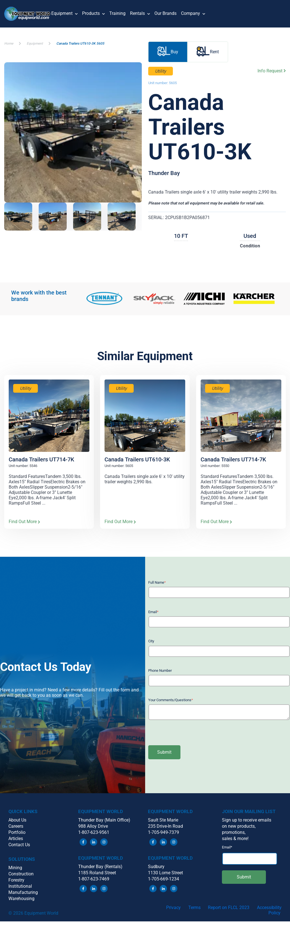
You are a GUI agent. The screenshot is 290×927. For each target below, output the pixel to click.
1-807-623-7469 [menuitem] (93, 879)
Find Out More (24, 522)
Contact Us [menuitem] (19, 844)
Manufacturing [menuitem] (23, 892)
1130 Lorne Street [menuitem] (165, 872)
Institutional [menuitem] (20, 886)
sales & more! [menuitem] (235, 838)
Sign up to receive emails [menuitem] (246, 820)
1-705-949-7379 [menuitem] (163, 832)
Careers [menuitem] (15, 826)
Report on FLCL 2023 (228, 907)
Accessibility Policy (269, 910)
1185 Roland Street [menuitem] (97, 872)
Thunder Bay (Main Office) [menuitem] (104, 820)
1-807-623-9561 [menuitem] (93, 832)
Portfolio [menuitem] (16, 832)
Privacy (173, 907)
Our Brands (165, 13)
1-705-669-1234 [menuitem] (163, 879)
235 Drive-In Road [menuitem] (165, 826)
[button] (27, 13)
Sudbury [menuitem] (156, 866)
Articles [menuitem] (15, 838)
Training (117, 13)
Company (193, 13)
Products (93, 13)
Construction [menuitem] (21, 874)
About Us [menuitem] (17, 820)
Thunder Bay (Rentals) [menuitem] (100, 866)
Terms (194, 907)
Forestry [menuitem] (16, 880)
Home (8, 43)
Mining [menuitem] (15, 867)
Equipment (64, 13)
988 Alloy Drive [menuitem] (93, 826)
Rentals (140, 13)
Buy (167, 51)
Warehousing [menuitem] (21, 898)
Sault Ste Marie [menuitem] (163, 820)
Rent (208, 51)
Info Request (271, 70)
